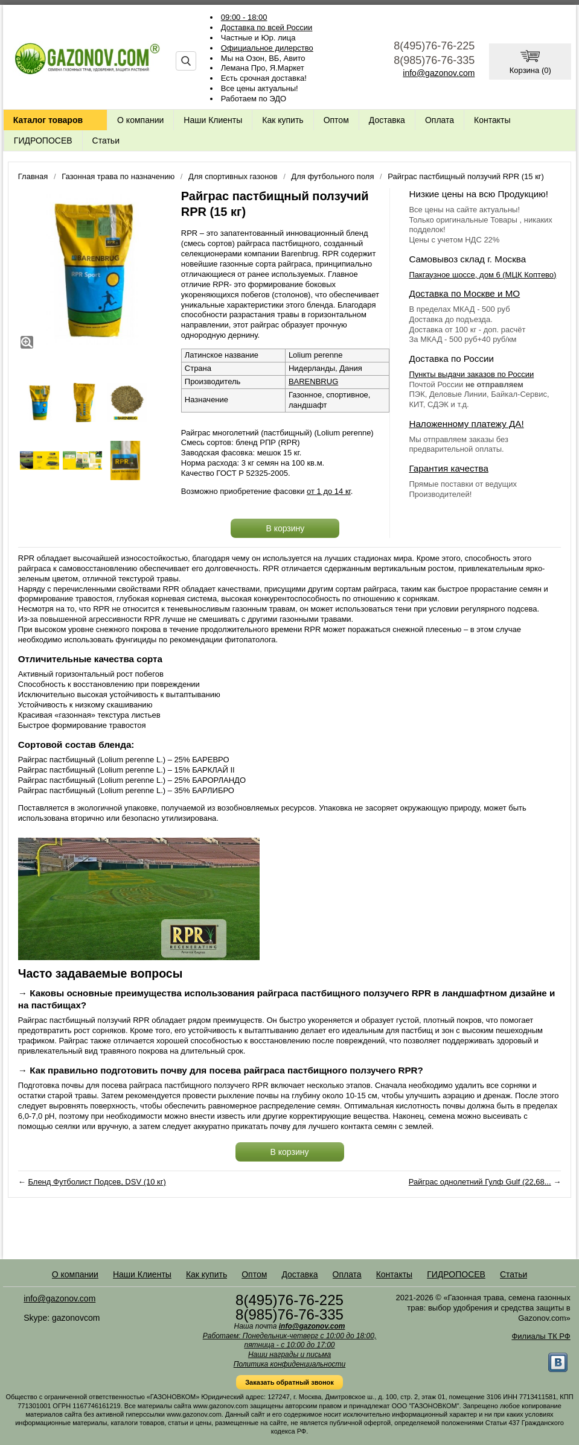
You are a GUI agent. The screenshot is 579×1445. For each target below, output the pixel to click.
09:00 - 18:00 (244, 17)
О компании (140, 120)
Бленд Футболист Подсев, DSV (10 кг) (96, 1181)
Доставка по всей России (267, 27)
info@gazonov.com (439, 73)
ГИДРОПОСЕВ (43, 140)
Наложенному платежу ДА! (466, 424)
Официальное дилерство (267, 47)
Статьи (106, 140)
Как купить (282, 120)
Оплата (439, 120)
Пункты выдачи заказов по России (471, 374)
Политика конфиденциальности (290, 1364)
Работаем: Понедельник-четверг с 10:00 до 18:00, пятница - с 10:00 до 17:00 (290, 1341)
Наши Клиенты (213, 120)
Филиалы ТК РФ (540, 1336)
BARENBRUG (313, 381)
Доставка (387, 120)
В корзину (285, 528)
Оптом (336, 120)
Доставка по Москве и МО (464, 293)
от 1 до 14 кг (329, 491)
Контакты (492, 120)
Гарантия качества (448, 468)
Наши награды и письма (289, 1354)
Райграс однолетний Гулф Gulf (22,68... (480, 1181)
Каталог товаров (48, 120)
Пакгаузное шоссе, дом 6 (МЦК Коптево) (482, 274)
